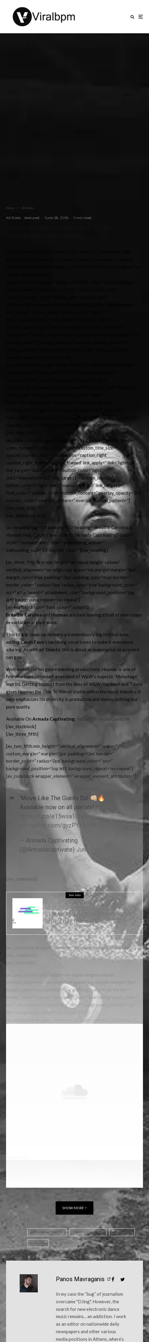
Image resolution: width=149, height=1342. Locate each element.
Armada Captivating (47, 1232)
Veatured (31, 217)
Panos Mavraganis (80, 1279)
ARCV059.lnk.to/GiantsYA (103, 719)
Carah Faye (123, 1232)
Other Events (78, 904)
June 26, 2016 (94, 849)
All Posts (13, 217)
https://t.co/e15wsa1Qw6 (53, 816)
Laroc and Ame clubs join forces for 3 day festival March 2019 (91, 917)
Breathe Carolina (89, 1232)
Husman (39, 1243)
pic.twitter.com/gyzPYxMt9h (58, 825)
